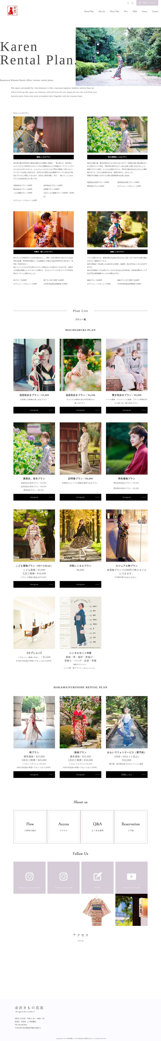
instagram (34, 410)
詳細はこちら (126, 774)
